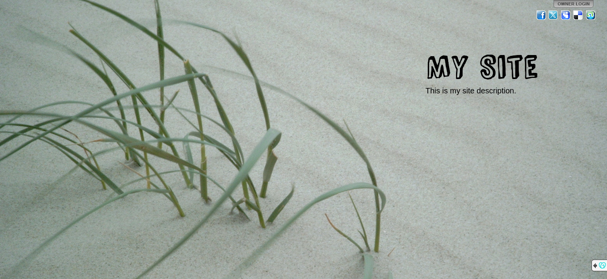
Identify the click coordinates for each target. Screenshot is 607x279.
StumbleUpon (590, 15)
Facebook (541, 15)
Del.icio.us (578, 15)
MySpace (566, 15)
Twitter (553, 15)
